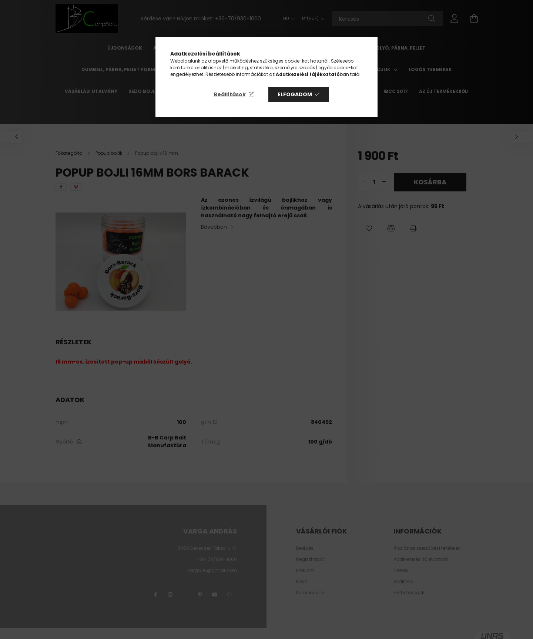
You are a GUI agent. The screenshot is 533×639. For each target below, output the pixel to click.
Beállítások (230, 94)
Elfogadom (295, 94)
